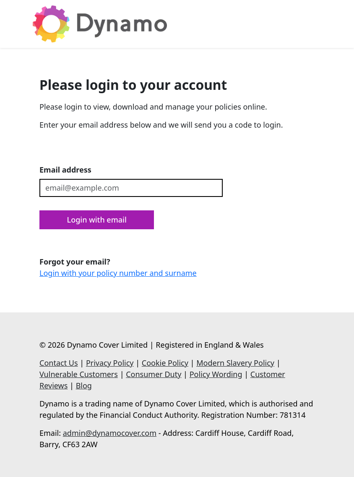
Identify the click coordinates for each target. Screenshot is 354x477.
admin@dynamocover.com (109, 433)
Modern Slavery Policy (235, 363)
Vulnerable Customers (78, 374)
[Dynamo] (100, 24)
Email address (65, 170)
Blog (84, 385)
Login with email (97, 220)
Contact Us (58, 363)
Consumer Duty (153, 374)
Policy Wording (216, 374)
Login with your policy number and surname (118, 273)
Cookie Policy (165, 363)
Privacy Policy (110, 363)
